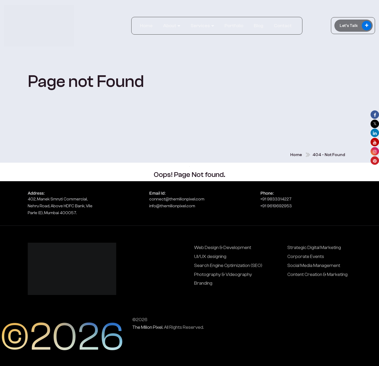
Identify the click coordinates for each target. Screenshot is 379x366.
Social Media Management (313, 265)
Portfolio (233, 26)
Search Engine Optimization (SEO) (228, 265)
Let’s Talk (355, 25)
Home (146, 26)
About (169, 26)
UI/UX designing (210, 256)
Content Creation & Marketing (317, 274)
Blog (258, 26)
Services (200, 26)
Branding (203, 283)
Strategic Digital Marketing (314, 247)
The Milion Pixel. (147, 327)
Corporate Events (305, 256)
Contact (283, 26)
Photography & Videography (223, 274)
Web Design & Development (222, 247)
